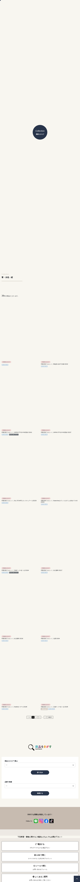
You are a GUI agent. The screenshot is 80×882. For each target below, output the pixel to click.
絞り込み (40, 772)
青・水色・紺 (5, 364)
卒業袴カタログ (6, 362)
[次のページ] (45, 717)
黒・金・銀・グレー (14, 434)
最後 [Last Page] (50, 717)
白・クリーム (44, 708)
